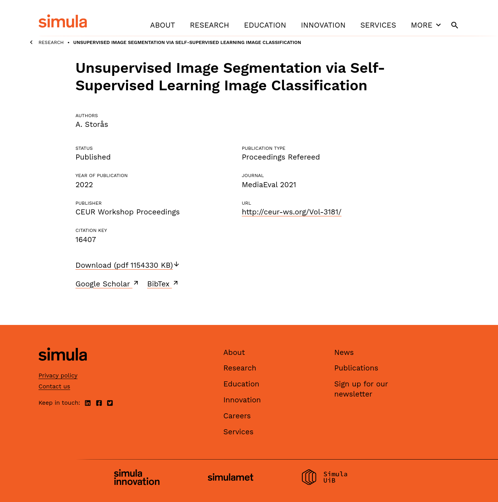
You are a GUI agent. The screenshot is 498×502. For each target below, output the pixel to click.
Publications (356, 367)
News (344, 352)
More (427, 25)
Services (378, 25)
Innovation (323, 25)
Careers (237, 415)
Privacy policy (58, 375)
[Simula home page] (63, 367)
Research (209, 25)
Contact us (54, 386)
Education (265, 25)
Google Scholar (107, 283)
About (162, 25)
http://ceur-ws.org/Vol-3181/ (291, 211)
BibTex (163, 283)
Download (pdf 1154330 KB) (127, 265)
